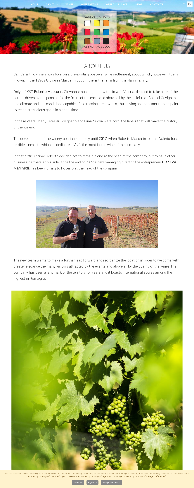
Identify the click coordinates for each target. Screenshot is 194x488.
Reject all (92, 482)
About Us (52, 4)
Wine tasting (89, 4)
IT (184, 4)
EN (189, 4)
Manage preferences (112, 482)
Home (34, 4)
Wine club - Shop (117, 4)
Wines (69, 4)
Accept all (78, 482)
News (138, 4)
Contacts (156, 4)
